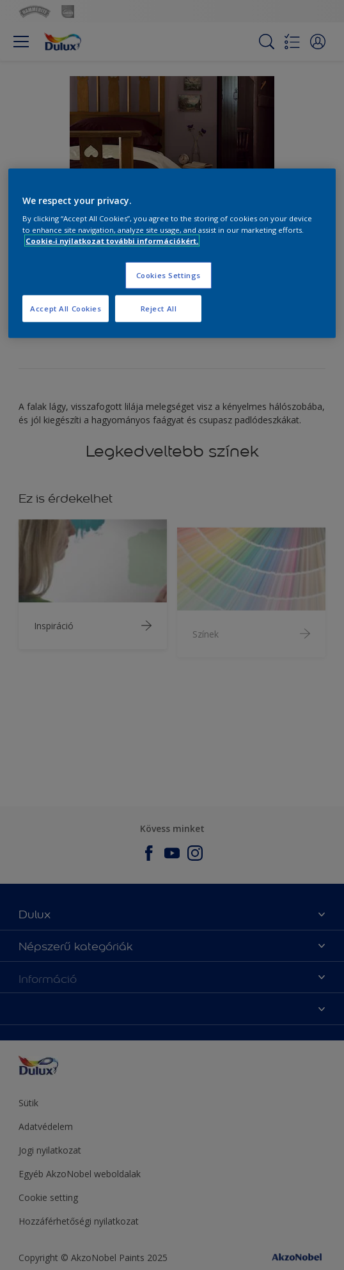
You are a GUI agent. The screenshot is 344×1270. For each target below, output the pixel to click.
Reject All (159, 308)
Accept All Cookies (65, 308)
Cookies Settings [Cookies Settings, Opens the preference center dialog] (168, 274)
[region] (171, 253)
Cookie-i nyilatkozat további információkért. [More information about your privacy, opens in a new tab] (112, 240)
